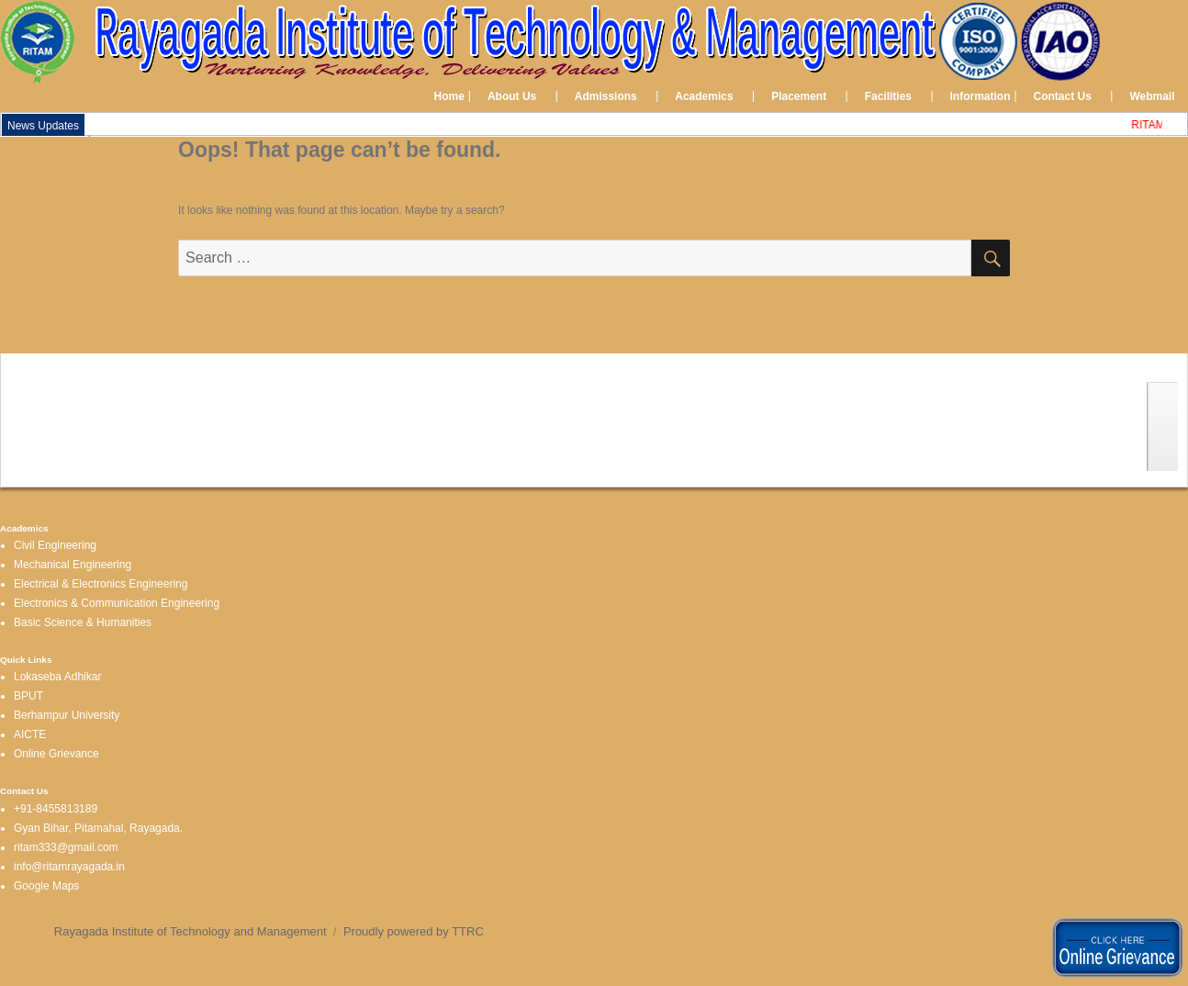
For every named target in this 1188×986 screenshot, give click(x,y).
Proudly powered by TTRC (413, 931)
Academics (704, 96)
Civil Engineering (55, 545)
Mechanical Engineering (72, 564)
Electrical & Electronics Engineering (100, 583)
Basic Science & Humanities (82, 622)
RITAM (1151, 124)
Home (449, 96)
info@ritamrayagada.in (69, 866)
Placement (798, 96)
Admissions (606, 96)
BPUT (28, 695)
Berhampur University (66, 715)
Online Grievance (56, 753)
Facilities (888, 96)
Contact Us (1063, 96)
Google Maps (46, 886)
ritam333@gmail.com (66, 847)
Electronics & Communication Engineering (116, 603)
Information (980, 96)
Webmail (1151, 96)
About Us (512, 96)
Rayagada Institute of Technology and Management (190, 931)
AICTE (30, 734)
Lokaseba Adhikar (57, 676)
